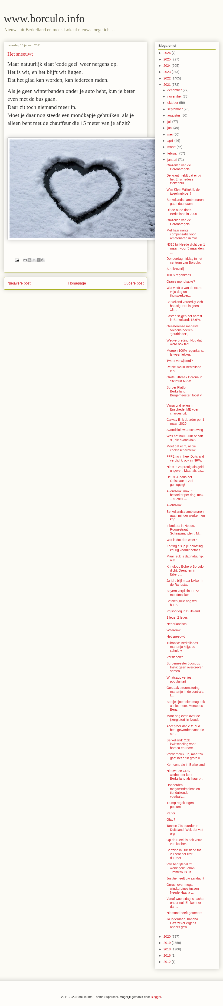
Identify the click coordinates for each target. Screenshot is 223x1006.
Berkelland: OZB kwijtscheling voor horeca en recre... (181, 744)
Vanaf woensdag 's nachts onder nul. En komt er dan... (185, 902)
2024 (168, 65)
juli (169, 121)
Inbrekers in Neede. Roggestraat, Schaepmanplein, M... (184, 529)
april (170, 140)
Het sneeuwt (176, 636)
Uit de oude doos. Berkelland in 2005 (182, 212)
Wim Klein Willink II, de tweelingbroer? (183, 191)
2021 (168, 84)
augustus (174, 115)
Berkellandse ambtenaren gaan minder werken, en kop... (186, 515)
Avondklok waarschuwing (185, 430)
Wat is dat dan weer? (182, 540)
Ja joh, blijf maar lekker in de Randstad (185, 582)
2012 (168, 962)
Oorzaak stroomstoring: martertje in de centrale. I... (185, 691)
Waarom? (173, 630)
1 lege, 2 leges (177, 617)
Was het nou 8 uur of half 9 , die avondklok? (185, 438)
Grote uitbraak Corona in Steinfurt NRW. (184, 379)
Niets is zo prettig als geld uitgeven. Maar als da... (185, 469)
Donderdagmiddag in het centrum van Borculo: (184, 260)
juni (170, 128)
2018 (168, 949)
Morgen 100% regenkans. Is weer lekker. (185, 352)
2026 (168, 53)
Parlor (171, 813)
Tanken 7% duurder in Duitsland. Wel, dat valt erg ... (185, 829)
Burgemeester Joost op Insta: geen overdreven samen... (185, 667)
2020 (168, 936)
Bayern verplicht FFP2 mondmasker (183, 593)
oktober (173, 102)
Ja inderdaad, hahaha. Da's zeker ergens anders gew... (183, 923)
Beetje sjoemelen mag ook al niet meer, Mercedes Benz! (186, 706)
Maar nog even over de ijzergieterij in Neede (183, 718)
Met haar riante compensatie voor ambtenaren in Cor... (183, 234)
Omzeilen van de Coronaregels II (179, 167)
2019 (168, 943)
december (175, 90)
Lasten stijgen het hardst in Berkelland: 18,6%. (184, 318)
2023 (168, 72)
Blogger (156, 997)
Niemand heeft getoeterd (184, 913)
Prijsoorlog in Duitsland (183, 611)
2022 (168, 78)
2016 (168, 955)
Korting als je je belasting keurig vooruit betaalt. (185, 548)
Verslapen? (175, 657)
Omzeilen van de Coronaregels (179, 222)
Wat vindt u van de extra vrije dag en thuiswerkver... (184, 291)
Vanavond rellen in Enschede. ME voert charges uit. (183, 409)
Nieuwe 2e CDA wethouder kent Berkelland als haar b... (185, 775)
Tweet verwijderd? (180, 361)
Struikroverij (175, 269)
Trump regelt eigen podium (180, 805)
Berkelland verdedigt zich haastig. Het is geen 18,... (185, 306)
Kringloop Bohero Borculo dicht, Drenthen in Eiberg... (185, 570)
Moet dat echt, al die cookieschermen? (181, 448)
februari (173, 153)
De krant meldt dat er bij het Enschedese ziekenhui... (184, 179)
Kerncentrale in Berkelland (186, 764)
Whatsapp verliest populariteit (179, 679)
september (175, 109)
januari (172, 159)
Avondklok (174, 505)
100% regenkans (179, 275)
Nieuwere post (19, 283)
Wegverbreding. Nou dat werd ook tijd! (184, 342)
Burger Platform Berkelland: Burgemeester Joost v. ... (184, 393)
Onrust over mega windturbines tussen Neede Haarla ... (183, 888)
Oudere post (134, 283)
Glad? (171, 819)
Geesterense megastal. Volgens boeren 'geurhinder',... (183, 330)
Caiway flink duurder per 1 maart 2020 (185, 421)
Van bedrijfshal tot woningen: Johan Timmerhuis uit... (181, 868)
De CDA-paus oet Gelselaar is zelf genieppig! (180, 481)
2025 (168, 59)
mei (170, 134)
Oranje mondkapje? (181, 281)
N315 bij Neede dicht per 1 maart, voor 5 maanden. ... (186, 248)
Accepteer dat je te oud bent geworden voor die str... (185, 730)
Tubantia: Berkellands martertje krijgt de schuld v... (182, 647)
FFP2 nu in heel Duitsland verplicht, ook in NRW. (185, 458)
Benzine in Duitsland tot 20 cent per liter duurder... (184, 854)
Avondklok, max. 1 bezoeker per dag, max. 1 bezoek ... (185, 495)
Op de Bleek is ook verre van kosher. (184, 842)
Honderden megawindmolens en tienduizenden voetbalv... (183, 790)
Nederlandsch (177, 624)
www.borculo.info (44, 18)
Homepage (77, 283)
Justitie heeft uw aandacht (185, 878)
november (175, 96)
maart (172, 147)
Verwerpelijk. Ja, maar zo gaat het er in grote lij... (185, 756)
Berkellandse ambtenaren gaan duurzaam (185, 202)
